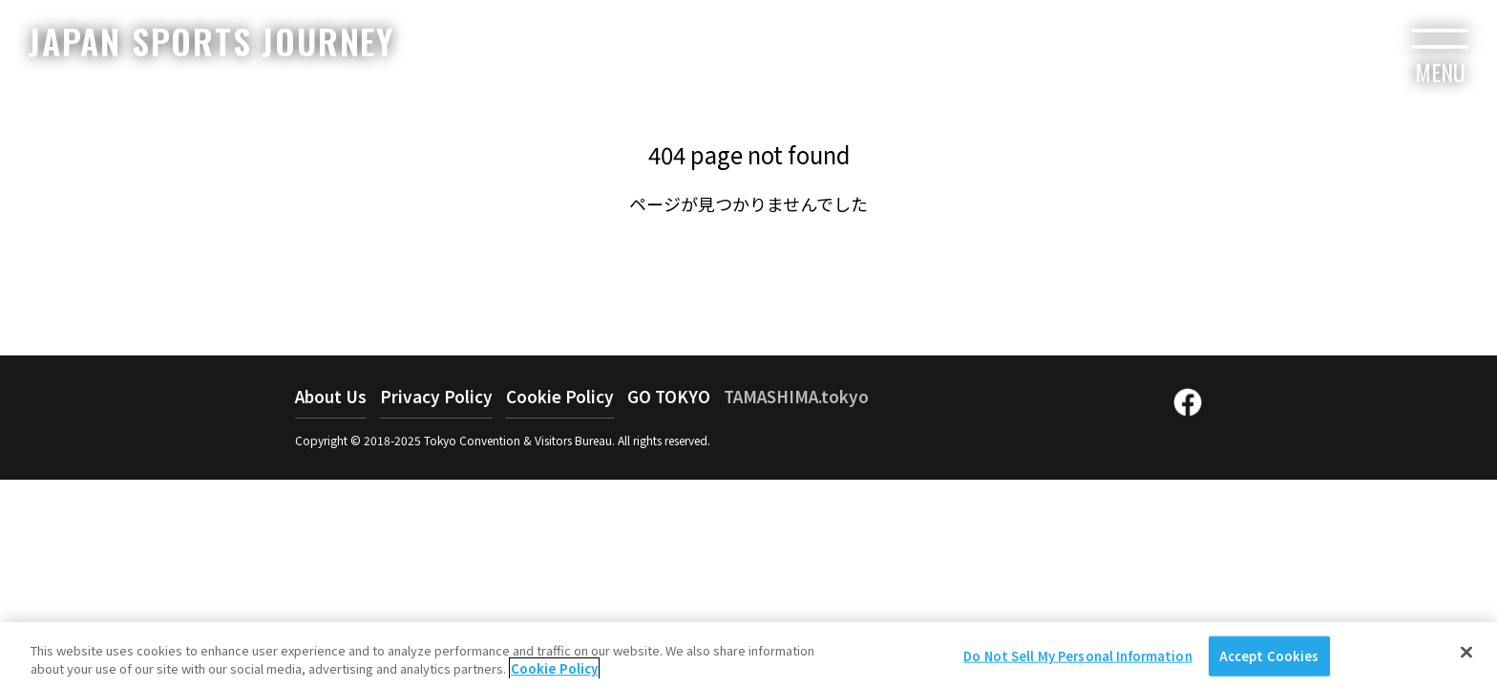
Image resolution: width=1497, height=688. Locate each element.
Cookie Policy (560, 396)
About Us (331, 396)
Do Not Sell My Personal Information (1077, 663)
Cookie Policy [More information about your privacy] (554, 676)
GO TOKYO (668, 396)
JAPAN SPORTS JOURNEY (211, 40)
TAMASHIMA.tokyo (796, 396)
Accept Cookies (1269, 663)
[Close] (1466, 659)
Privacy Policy (436, 396)
